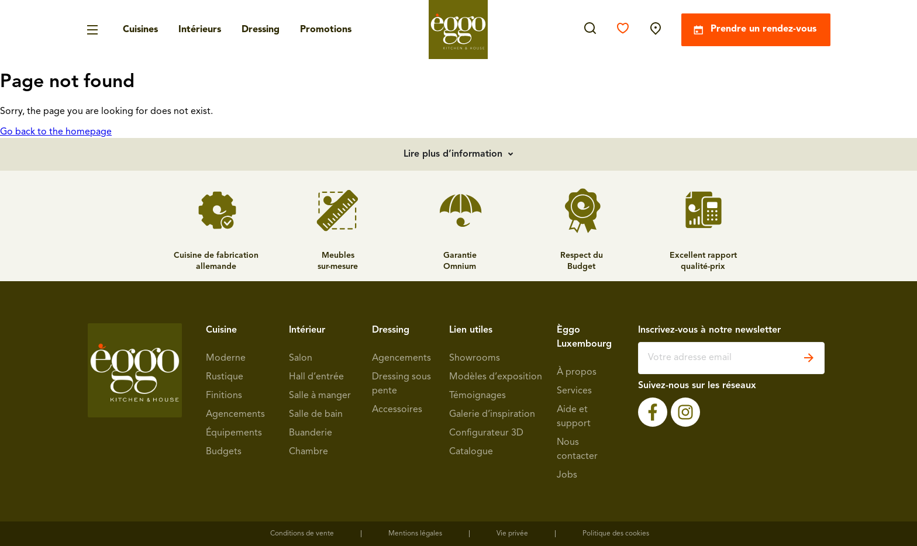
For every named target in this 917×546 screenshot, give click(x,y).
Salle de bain (316, 414)
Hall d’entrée (316, 377)
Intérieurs (199, 29)
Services (574, 391)
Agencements (235, 414)
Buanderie (310, 433)
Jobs (567, 475)
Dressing (261, 29)
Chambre (308, 452)
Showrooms (474, 358)
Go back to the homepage (56, 132)
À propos (577, 372)
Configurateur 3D (486, 433)
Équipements (234, 433)
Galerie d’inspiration (492, 414)
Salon (300, 358)
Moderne (226, 358)
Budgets (224, 452)
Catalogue (471, 452)
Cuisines (140, 29)
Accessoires (397, 409)
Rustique (224, 377)
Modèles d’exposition (495, 377)
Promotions (325, 29)
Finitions (224, 395)
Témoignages (477, 395)
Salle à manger (320, 395)
